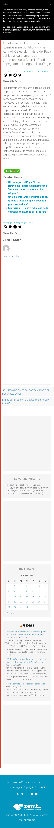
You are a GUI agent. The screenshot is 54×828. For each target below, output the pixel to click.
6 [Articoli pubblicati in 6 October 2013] (45, 586)
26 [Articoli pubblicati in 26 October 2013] (39, 602)
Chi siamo (6, 782)
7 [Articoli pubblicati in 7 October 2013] (8, 591)
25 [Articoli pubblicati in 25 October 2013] (33, 602)
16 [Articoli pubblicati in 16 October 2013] (21, 596)
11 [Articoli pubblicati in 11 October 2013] (33, 591)
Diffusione (24, 782)
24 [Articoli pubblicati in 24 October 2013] (27, 602)
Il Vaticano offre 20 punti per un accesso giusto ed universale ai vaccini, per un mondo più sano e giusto (27, 635)
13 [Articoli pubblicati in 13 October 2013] (45, 591)
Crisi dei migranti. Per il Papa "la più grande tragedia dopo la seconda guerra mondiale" (28, 200)
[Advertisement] (27, 368)
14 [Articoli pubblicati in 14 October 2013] (9, 596)
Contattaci (40, 787)
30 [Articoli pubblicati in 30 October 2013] (21, 607)
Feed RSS (28, 625)
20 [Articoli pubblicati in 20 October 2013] (45, 596)
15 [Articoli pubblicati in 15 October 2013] (15, 596)
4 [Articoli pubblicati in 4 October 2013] (33, 586)
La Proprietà (36, 782)
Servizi (47, 782)
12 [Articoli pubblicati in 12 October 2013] (39, 591)
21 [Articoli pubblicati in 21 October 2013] (9, 602)
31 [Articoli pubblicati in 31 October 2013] (27, 607)
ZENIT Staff (35, 71)
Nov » (13, 613)
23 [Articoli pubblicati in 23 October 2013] (21, 602)
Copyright (28, 787)
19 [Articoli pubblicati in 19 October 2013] (39, 596)
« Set (7, 613)
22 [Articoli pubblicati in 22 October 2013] (15, 602)
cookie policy (35, 21)
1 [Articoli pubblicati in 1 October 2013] (14, 586)
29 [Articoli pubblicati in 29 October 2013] (15, 607)
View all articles (11, 256)
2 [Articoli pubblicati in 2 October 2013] (20, 586)
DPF (15, 782)
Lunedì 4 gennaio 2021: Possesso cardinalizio (25, 684)
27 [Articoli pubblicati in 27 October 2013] (45, 602)
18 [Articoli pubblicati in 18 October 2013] (33, 596)
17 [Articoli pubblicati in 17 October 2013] (27, 596)
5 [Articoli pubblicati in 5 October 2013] (39, 586)
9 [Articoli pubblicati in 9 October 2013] (20, 591)
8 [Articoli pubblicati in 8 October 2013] (14, 591)
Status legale (15, 787)
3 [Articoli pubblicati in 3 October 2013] (26, 586)
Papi (46, 71)
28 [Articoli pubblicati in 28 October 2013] (9, 607)
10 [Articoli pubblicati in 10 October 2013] (27, 591)
